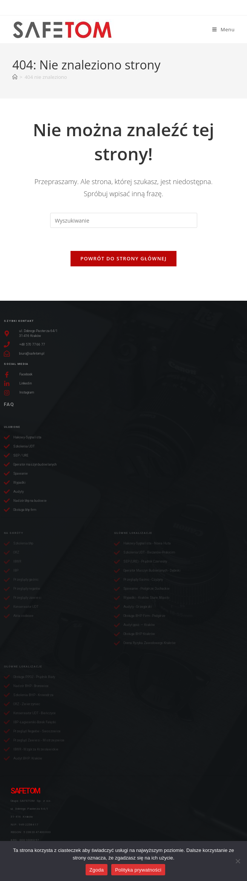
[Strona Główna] (14, 77)
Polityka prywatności (138, 870)
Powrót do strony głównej (123, 258)
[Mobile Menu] (223, 29)
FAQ (9, 404)
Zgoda (96, 870)
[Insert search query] (123, 220)
